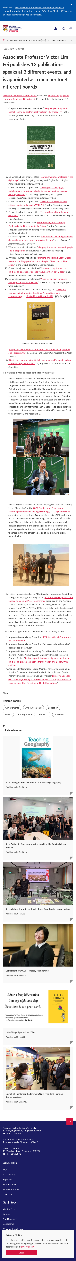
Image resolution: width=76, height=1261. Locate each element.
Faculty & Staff (25, 714)
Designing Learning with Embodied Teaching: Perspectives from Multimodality (37, 293)
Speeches (59, 714)
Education (53, 707)
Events (8, 714)
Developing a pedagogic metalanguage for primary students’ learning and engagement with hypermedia (38, 191)
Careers (6, 1213)
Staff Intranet (9, 1184)
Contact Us (8, 1223)
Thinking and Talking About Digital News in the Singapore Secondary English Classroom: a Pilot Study (39, 261)
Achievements (12, 707)
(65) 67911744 (14, 1133)
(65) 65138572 (14, 1153)
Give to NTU (9, 1194)
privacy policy (27, 1246)
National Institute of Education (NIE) (28, 40)
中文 (5, 1169)
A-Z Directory (10, 1218)
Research (43, 714)
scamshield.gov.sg (20, 14)
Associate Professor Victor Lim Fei (20, 95)
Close (21, 1252)
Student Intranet (11, 1189)
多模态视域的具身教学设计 (39, 296)
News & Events (58, 40)
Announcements (33, 707)
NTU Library (9, 1174)
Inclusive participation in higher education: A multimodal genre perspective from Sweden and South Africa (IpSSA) (38, 662)
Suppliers (7, 1179)
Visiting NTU (9, 1209)
